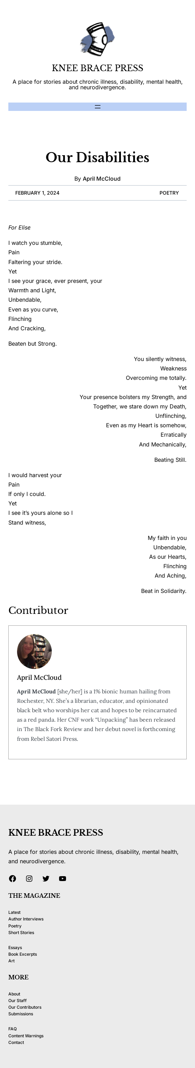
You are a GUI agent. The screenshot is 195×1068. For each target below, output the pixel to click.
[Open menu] (98, 107)
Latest (14, 912)
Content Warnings (25, 1035)
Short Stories (21, 932)
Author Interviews (25, 919)
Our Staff (17, 1000)
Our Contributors (24, 1007)
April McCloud (102, 178)
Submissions (20, 1013)
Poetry (169, 193)
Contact (16, 1042)
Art (11, 960)
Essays (15, 947)
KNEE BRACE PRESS (97, 68)
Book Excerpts (22, 954)
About (14, 993)
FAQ (12, 1028)
